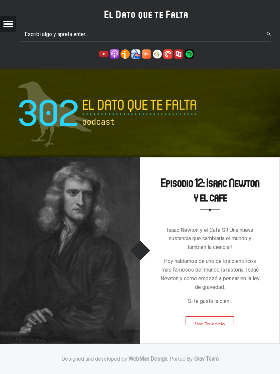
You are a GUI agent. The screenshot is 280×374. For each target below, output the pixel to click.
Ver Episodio (210, 324)
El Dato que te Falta (146, 14)
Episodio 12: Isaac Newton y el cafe (210, 190)
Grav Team (206, 359)
